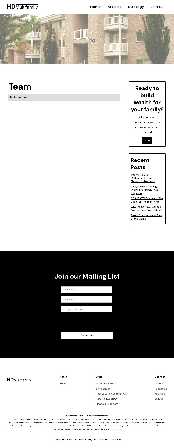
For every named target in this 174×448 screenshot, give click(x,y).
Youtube (160, 393)
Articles (114, 7)
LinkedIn (159, 383)
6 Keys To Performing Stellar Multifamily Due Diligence (144, 190)
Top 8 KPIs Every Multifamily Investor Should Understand (143, 178)
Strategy (136, 7)
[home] (22, 4)
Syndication (103, 388)
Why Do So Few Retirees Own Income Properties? (146, 208)
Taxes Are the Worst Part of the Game (146, 216)
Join (147, 140)
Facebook (161, 388)
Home (95, 7)
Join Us (157, 7)
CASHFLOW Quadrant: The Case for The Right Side (147, 200)
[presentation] (87, 322)
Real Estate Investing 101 (111, 393)
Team (63, 383)
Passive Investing (106, 399)
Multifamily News (106, 383)
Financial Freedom (107, 404)
